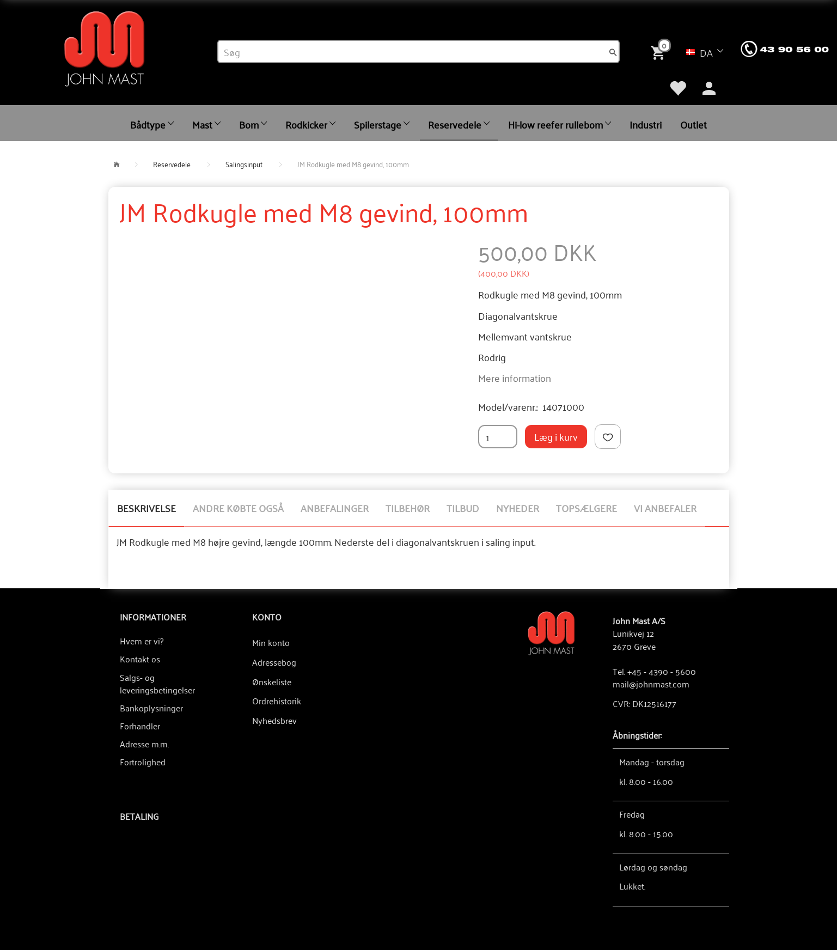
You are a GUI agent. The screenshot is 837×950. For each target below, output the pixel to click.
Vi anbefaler (665, 507)
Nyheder (517, 507)
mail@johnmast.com (651, 683)
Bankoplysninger (151, 707)
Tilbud (463, 507)
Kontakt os (140, 658)
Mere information (514, 377)
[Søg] (613, 52)
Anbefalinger (335, 507)
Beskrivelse (146, 507)
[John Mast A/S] (551, 632)
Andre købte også (238, 507)
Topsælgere (586, 507)
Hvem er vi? (141, 640)
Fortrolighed (143, 761)
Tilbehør (408, 507)
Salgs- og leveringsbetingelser (157, 683)
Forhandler (140, 725)
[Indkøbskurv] (660, 51)
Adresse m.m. (144, 743)
